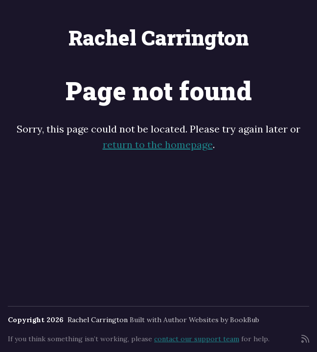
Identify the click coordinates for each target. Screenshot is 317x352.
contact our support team (196, 338)
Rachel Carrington (158, 37)
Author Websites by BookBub (211, 319)
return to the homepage (158, 144)
